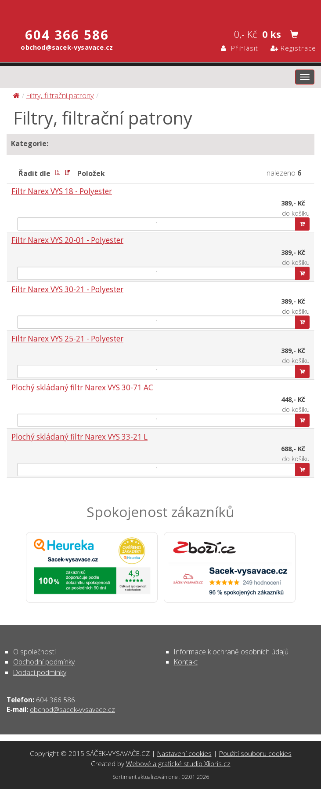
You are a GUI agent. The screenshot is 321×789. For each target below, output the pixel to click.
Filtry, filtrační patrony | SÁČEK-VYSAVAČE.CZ (160, 10)
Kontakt (186, 662)
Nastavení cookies (184, 753)
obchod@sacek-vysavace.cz (72, 709)
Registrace (293, 48)
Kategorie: (29, 143)
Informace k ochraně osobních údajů (231, 652)
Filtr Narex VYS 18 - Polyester (61, 191)
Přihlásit (239, 48)
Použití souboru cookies (255, 753)
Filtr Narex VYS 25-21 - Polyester (67, 339)
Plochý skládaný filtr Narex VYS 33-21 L (79, 437)
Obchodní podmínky (44, 662)
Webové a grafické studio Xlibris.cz (178, 763)
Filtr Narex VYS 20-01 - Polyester (67, 240)
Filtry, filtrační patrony (60, 95)
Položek (91, 173)
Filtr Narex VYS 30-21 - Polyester (67, 289)
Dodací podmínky (39, 672)
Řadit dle (34, 173)
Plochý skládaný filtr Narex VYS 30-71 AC (82, 387)
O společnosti (34, 652)
